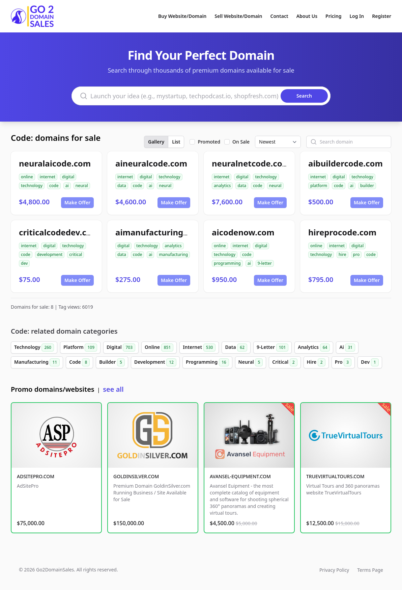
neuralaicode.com (55, 163)
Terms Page (370, 570)
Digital (121, 347)
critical (75, 254)
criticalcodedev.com (59, 232)
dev (24, 263)
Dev (369, 362)
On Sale (241, 141)
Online (159, 347)
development (50, 254)
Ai (347, 347)
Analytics (314, 347)
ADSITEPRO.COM (35, 476)
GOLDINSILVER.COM (136, 476)
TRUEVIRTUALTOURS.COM (335, 476)
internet (47, 177)
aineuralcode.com (151, 163)
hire (342, 254)
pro (356, 254)
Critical (284, 362)
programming (227, 263)
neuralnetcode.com (251, 163)
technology (31, 185)
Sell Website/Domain (238, 16)
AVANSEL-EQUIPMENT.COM (240, 476)
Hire (316, 362)
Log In (356, 16)
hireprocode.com (342, 232)
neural (82, 185)
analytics (222, 185)
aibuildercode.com (345, 163)
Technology (34, 347)
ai (67, 185)
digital (68, 177)
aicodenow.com (243, 232)
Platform (80, 347)
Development (155, 362)
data (121, 185)
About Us (306, 16)
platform (318, 185)
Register (381, 16)
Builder (112, 362)
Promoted (209, 141)
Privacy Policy (334, 570)
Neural (250, 362)
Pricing (333, 16)
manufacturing (173, 254)
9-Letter (272, 347)
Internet (199, 347)
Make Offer (77, 202)
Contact (279, 16)
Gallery (156, 141)
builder (367, 185)
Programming (207, 362)
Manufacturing (37, 362)
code (54, 185)
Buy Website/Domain (182, 16)
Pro (343, 362)
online (27, 177)
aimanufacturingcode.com (168, 232)
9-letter (265, 263)
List (176, 141)
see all (113, 389)
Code (79, 362)
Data (236, 347)
